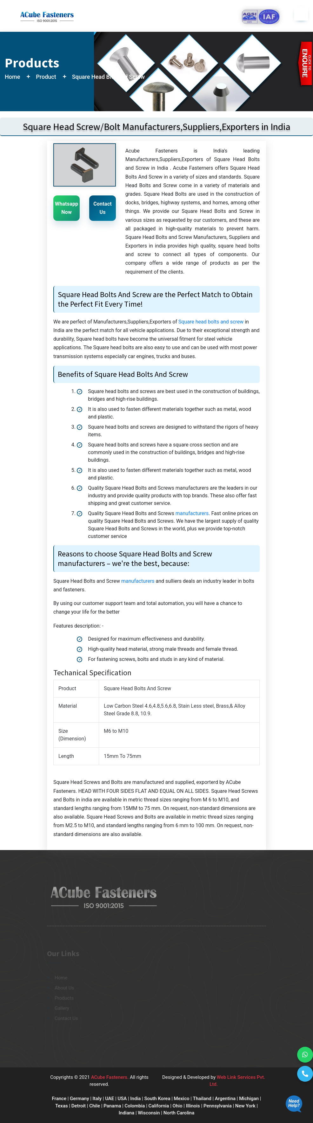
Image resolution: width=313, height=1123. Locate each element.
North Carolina (178, 1113)
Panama (112, 1106)
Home (12, 76)
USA (122, 1098)
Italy (97, 1098)
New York (245, 1106)
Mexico (182, 1098)
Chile (94, 1106)
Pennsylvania (217, 1106)
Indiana (126, 1113)
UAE (109, 1098)
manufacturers (192, 513)
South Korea (157, 1098)
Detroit (78, 1106)
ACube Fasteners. (110, 1077)
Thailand (202, 1098)
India (135, 1098)
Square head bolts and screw (210, 322)
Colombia (134, 1106)
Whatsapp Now (66, 208)
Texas (61, 1106)
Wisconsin (149, 1113)
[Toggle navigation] (301, 13)
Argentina (225, 1098)
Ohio (178, 1106)
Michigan (249, 1098)
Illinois (193, 1106)
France (59, 1098)
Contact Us (102, 208)
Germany (79, 1098)
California (159, 1106)
